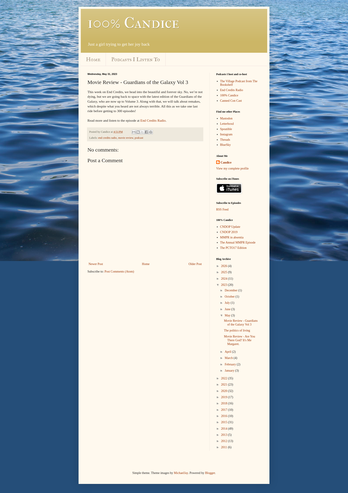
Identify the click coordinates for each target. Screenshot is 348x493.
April (228, 351)
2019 (224, 397)
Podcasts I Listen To (135, 59)
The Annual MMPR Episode (238, 242)
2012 (224, 441)
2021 (224, 384)
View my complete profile (232, 168)
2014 (224, 428)
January (230, 370)
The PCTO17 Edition (233, 247)
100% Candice (133, 23)
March (229, 358)
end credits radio (107, 137)
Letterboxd (227, 123)
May (228, 315)
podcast (139, 137)
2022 (224, 378)
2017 (224, 409)
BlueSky (225, 144)
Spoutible (226, 129)
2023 (224, 284)
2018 (224, 403)
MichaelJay (181, 473)
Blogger (210, 473)
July (228, 302)
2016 (224, 416)
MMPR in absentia (232, 237)
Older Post (195, 264)
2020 (224, 391)
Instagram (226, 134)
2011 (224, 447)
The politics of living (237, 330)
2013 (224, 434)
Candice (226, 162)
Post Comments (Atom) (119, 271)
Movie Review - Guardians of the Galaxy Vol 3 (241, 322)
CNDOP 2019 (228, 232)
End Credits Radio (153, 120)
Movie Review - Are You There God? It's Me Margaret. (239, 340)
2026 (224, 266)
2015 (224, 422)
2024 (224, 278)
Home (93, 59)
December (231, 290)
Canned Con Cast (231, 100)
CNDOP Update (230, 226)
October (230, 296)
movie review (125, 137)
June (228, 309)
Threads (225, 139)
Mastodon (226, 118)
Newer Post (96, 264)
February (231, 364)
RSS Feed (222, 209)
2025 (224, 272)
